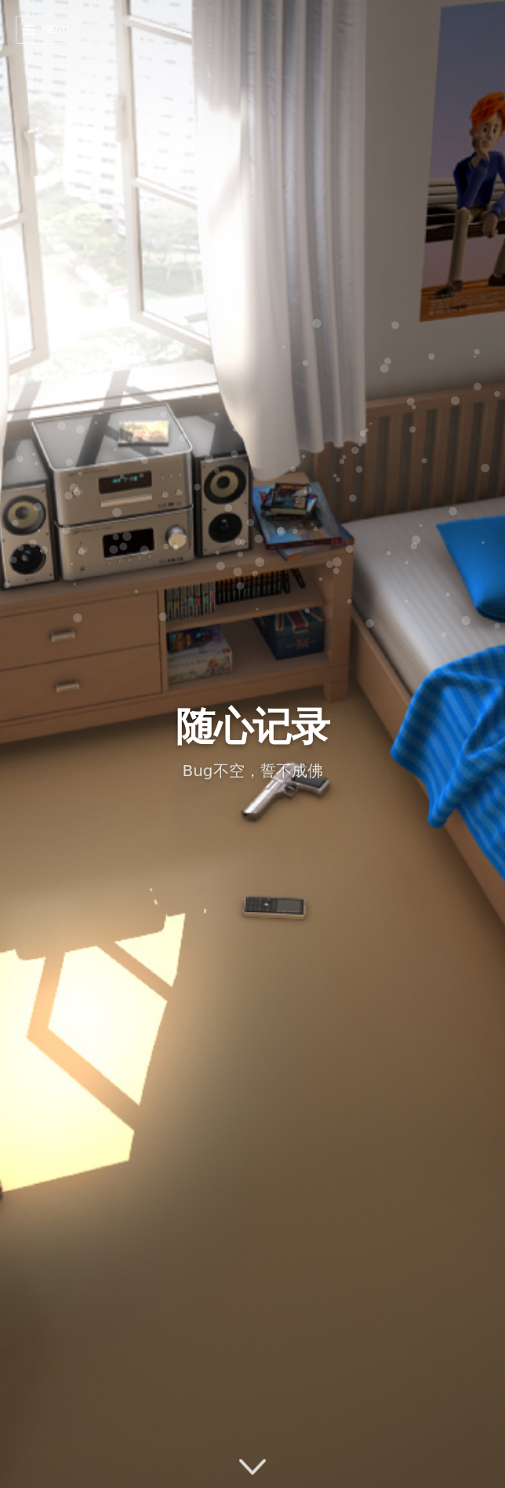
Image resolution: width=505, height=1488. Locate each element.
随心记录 (252, 726)
